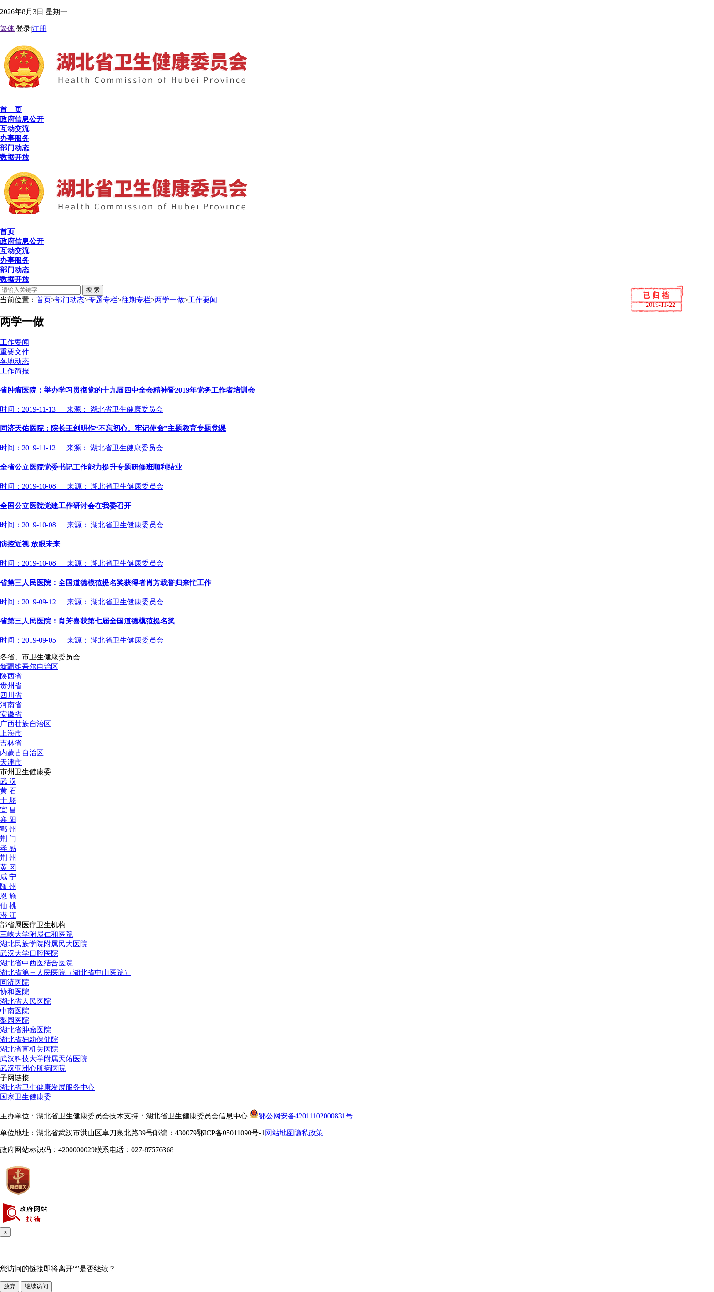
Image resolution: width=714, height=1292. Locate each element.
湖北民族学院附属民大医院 (43, 944)
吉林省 (11, 743)
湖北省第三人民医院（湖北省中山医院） (65, 972)
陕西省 (11, 676)
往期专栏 (136, 300)
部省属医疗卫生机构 (33, 925)
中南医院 (14, 1011)
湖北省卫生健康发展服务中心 (47, 1087)
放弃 (9, 1286)
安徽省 (11, 714)
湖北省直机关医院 (29, 1049)
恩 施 (8, 896)
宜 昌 (8, 810)
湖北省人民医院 (25, 1001)
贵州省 (11, 685)
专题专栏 (102, 300)
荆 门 (8, 839)
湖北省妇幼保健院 (29, 1039)
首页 (43, 300)
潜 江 (8, 915)
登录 (23, 28)
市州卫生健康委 (25, 772)
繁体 (7, 28)
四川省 (11, 695)
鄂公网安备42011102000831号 (301, 1116)
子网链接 (14, 1078)
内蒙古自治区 (22, 752)
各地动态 (14, 361)
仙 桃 (8, 905)
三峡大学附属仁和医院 (36, 934)
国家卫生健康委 (25, 1097)
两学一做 (169, 300)
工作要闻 (202, 300)
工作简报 (14, 371)
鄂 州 (8, 829)
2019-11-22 (660, 304)
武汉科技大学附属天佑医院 (43, 1058)
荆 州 (8, 858)
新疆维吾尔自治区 (29, 666)
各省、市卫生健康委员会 (40, 657)
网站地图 (279, 1133)
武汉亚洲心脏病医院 (33, 1068)
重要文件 (14, 352)
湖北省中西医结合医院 (36, 963)
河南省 (11, 705)
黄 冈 (8, 867)
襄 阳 (8, 819)
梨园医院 (14, 1020)
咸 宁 (8, 877)
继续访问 (36, 1286)
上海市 (11, 733)
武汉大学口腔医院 (29, 953)
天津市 (11, 762)
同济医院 (14, 982)
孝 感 (8, 848)
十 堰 (8, 800)
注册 (39, 28)
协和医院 (14, 992)
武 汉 (8, 781)
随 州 (8, 886)
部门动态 (69, 300)
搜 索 (93, 289)
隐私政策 (308, 1133)
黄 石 (8, 791)
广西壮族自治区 (25, 724)
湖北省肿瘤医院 (25, 1030)
